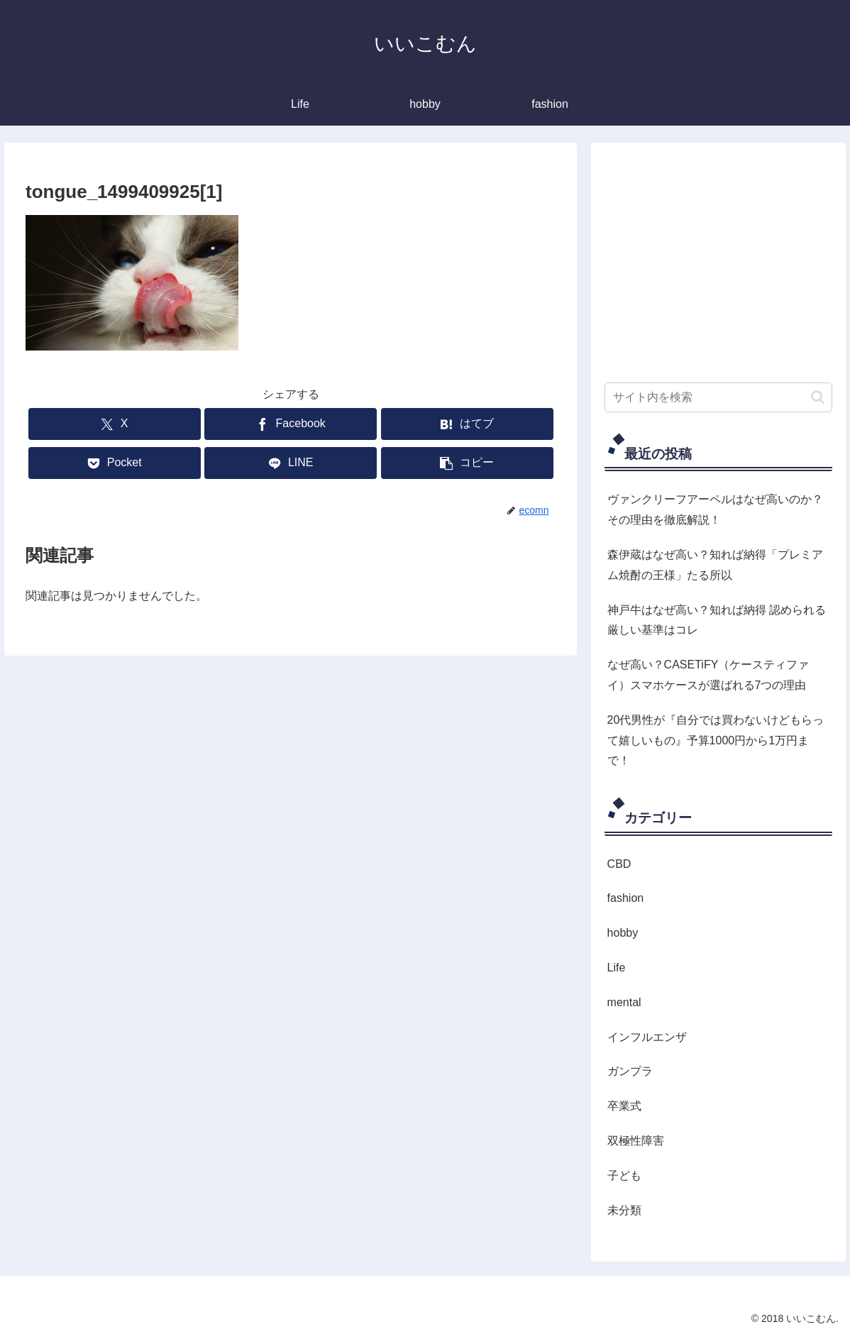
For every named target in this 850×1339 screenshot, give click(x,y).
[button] (467, 463)
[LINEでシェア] (290, 463)
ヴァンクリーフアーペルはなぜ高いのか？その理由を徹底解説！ (715, 509)
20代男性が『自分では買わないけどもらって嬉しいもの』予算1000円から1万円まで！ (715, 740)
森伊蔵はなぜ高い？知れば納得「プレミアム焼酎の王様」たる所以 (715, 565)
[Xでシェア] (114, 424)
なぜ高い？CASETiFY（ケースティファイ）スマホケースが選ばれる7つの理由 (708, 675)
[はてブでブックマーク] (467, 424)
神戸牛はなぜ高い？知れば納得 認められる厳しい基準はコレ (716, 620)
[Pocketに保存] (114, 463)
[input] (718, 397)
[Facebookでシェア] (290, 424)
